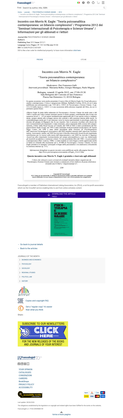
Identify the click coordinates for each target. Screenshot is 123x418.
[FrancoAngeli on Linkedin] (22, 364)
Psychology (26, 264)
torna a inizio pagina (61, 414)
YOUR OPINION (25, 369)
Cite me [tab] (83, 59)
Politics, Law (27, 277)
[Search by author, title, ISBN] (62, 8)
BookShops (24, 381)
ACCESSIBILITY (26, 387)
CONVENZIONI (25, 375)
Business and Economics (31, 260)
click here (77, 50)
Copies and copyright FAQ (37, 301)
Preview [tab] (40, 59)
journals (27, 12)
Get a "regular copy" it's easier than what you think (39, 308)
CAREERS (23, 378)
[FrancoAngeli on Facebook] (19, 364)
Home (20, 12)
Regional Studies (28, 272)
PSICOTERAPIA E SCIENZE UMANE (44, 12)
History (25, 281)
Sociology (26, 268)
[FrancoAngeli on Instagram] (25, 364)
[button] (78, 3)
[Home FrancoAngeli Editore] (26, 3)
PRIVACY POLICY (26, 384)
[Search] (104, 8)
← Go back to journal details (30, 244)
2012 (60, 12)
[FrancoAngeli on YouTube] (28, 364)
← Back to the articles (27, 248)
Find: (19, 8)
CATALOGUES (25, 372)
